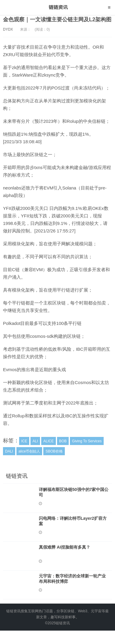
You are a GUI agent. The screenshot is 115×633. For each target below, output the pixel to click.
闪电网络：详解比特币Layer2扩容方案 (73, 521)
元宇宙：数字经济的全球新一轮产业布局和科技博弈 (72, 579)
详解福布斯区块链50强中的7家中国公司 (73, 492)
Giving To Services (87, 441)
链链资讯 (57, 7)
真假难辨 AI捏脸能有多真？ (64, 547)
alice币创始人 (29, 451)
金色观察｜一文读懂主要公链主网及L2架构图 (57, 20)
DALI (9, 451)
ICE (24, 441)
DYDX (8, 29)
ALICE (48, 441)
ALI (35, 441)
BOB (63, 441)
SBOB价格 (53, 451)
